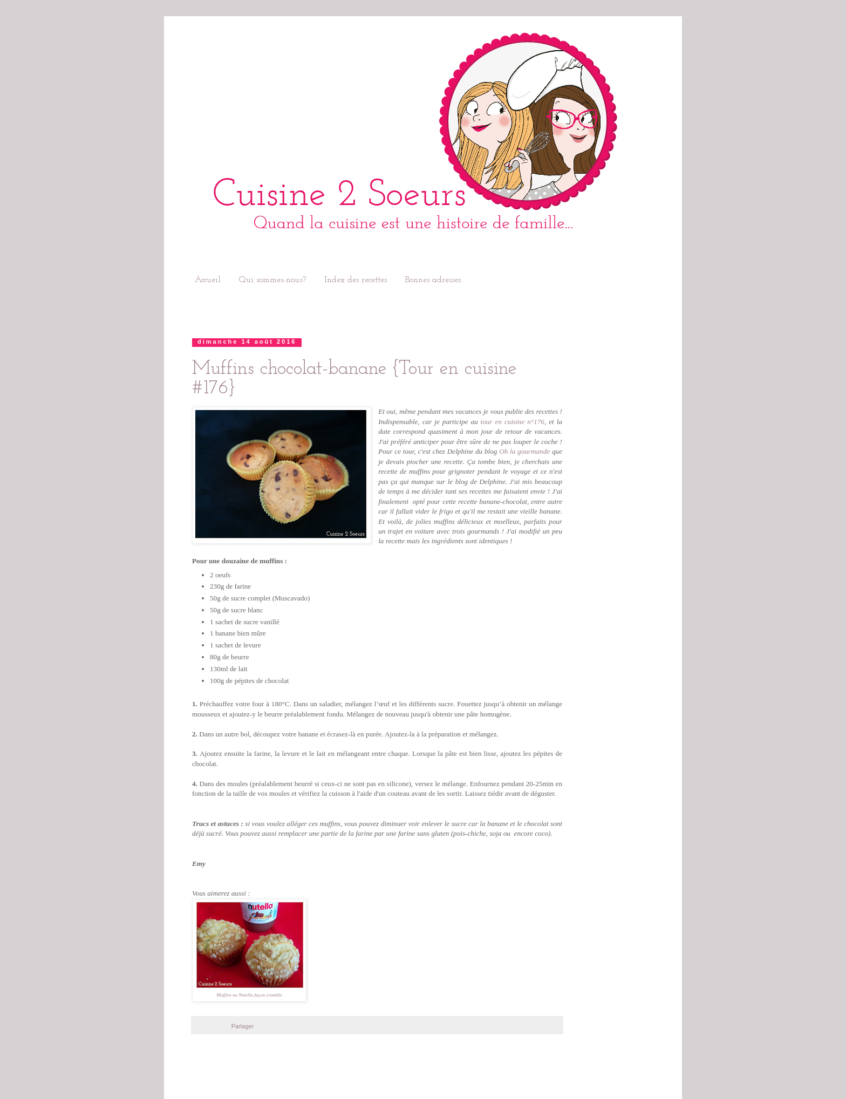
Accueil (208, 280)
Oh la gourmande (524, 451)
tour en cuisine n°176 (512, 422)
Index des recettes (355, 280)
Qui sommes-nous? (272, 280)
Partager (242, 1026)
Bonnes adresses (433, 280)
